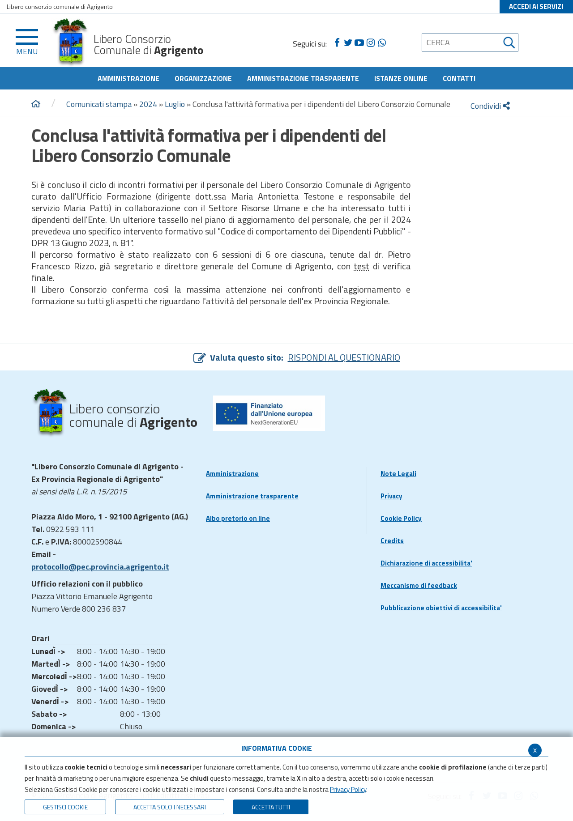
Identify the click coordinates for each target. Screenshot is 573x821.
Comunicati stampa (99, 104)
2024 (148, 104)
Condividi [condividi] (490, 106)
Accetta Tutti (271, 807)
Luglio (175, 104)
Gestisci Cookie (65, 807)
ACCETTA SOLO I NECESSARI (169, 807)
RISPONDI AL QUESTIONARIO (344, 357)
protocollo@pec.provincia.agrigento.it (100, 567)
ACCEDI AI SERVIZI (536, 6)
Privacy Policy (348, 789)
